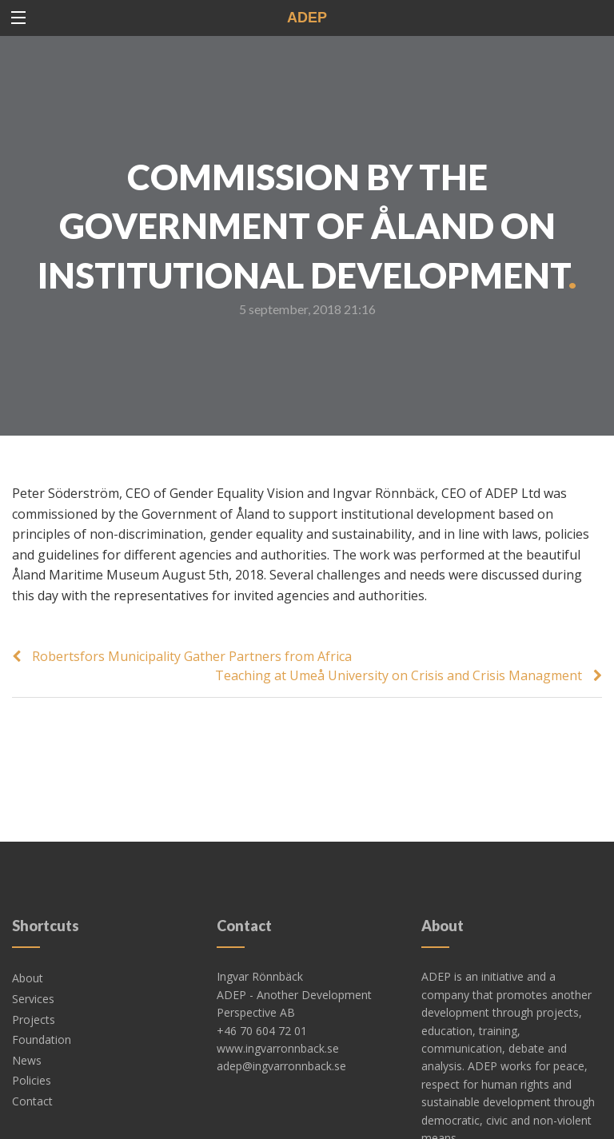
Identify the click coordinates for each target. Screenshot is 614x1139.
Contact (32, 1053)
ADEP (307, 18)
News (27, 1012)
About (27, 930)
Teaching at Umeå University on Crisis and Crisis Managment (398, 675)
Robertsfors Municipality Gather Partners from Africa (192, 656)
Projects (33, 971)
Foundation (41, 991)
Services (33, 950)
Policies (31, 1032)
